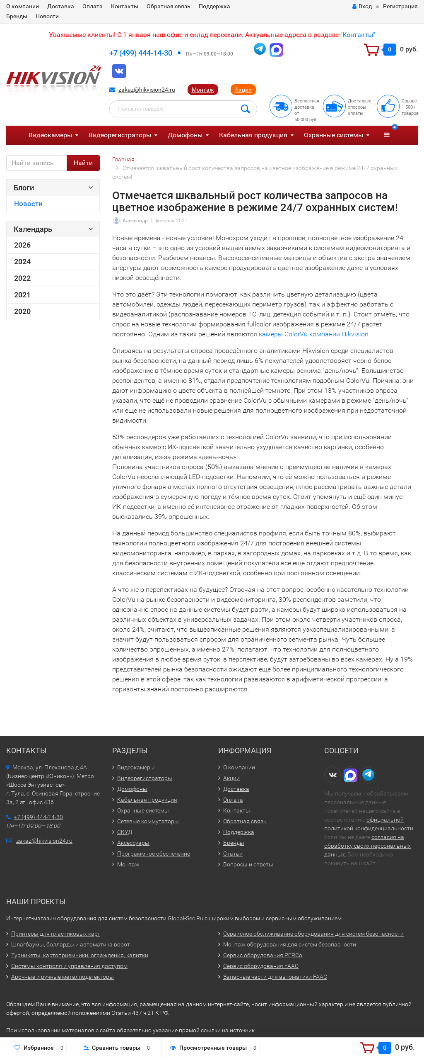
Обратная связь (168, 6)
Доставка (60, 6)
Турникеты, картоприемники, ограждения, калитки (79, 955)
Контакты (124, 6)
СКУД (124, 832)
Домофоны (185, 135)
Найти (83, 163)
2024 (22, 262)
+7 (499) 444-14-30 (140, 53)
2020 (22, 311)
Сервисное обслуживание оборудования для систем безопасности (313, 933)
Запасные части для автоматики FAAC (275, 976)
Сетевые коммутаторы (148, 821)
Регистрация (400, 6)
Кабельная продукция (253, 135)
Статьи (233, 853)
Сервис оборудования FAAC (261, 966)
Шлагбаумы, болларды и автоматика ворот (70, 944)
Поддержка (214, 6)
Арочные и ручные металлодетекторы (62, 976)
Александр (135, 221)
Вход (362, 6)
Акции (243, 89)
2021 (22, 295)
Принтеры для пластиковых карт (55, 933)
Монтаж (203, 89)
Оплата (92, 6)
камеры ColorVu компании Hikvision (314, 334)
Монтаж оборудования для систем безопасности (289, 944)
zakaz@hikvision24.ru (146, 89)
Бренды (16, 16)
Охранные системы (333, 135)
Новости (47, 16)
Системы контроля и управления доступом (69, 966)
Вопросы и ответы (248, 864)
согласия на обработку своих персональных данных (367, 846)
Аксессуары (133, 842)
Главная (123, 159)
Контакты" (358, 35)
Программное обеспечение (153, 853)
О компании (22, 6)
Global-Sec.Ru (185, 918)
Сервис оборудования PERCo (262, 955)
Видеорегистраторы (120, 135)
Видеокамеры (50, 135)
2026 (22, 245)
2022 (22, 278)
